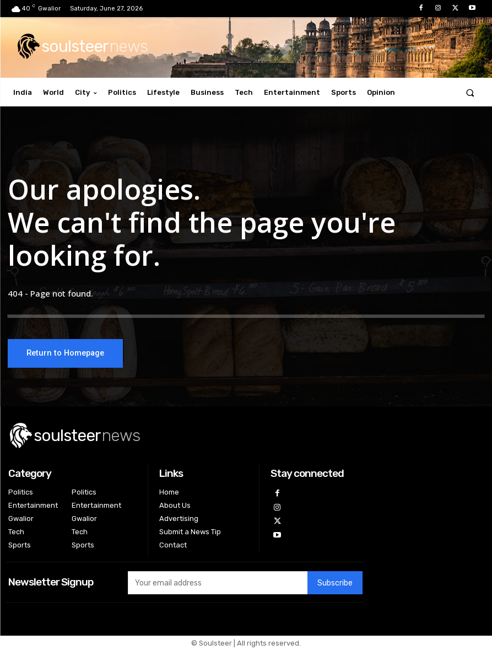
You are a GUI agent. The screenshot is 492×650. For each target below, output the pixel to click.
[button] (470, 92)
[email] (217, 582)
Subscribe (335, 583)
